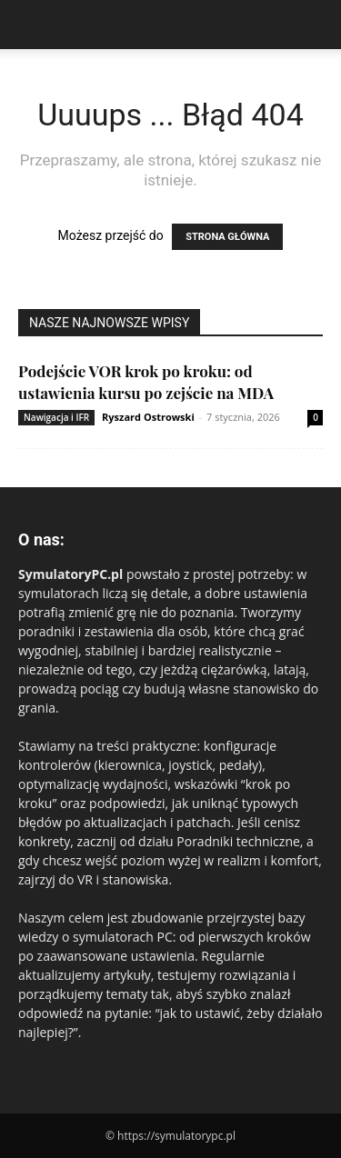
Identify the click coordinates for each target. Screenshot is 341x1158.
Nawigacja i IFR (56, 417)
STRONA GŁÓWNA (227, 237)
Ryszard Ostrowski (148, 417)
